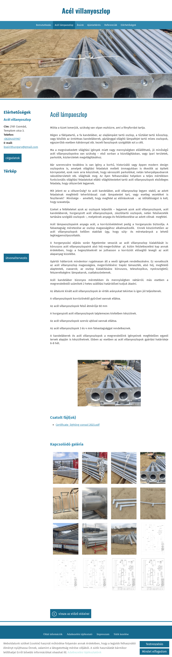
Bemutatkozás (43, 25)
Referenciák (110, 25)
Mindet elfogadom (154, 651)
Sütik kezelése (121, 634)
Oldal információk (52, 634)
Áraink (80, 25)
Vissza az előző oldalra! (74, 614)
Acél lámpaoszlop (64, 25)
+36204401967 (12, 138)
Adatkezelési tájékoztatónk (84, 652)
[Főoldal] (86, 11)
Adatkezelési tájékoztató (79, 634)
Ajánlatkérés (94, 25)
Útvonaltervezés (16, 258)
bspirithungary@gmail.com (21, 147)
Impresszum (103, 634)
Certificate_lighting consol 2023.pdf (78, 424)
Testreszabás (154, 644)
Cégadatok (13, 158)
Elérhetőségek (128, 25)
